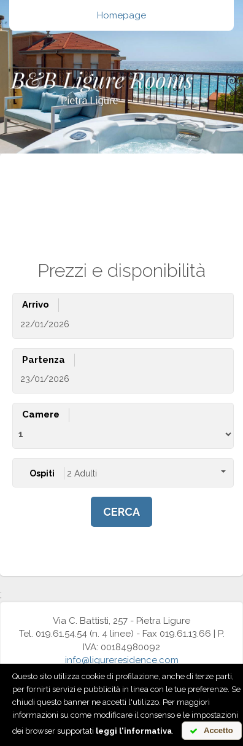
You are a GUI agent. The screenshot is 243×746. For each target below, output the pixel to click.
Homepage (121, 15)
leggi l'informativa (134, 731)
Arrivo (35, 304)
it (87, 204)
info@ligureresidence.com (122, 660)
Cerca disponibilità (68, 171)
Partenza (43, 359)
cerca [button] (121, 511)
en (115, 204)
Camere (41, 414)
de (144, 204)
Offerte (141, 171)
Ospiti (42, 473)
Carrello (190, 171)
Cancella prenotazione (118, 184)
